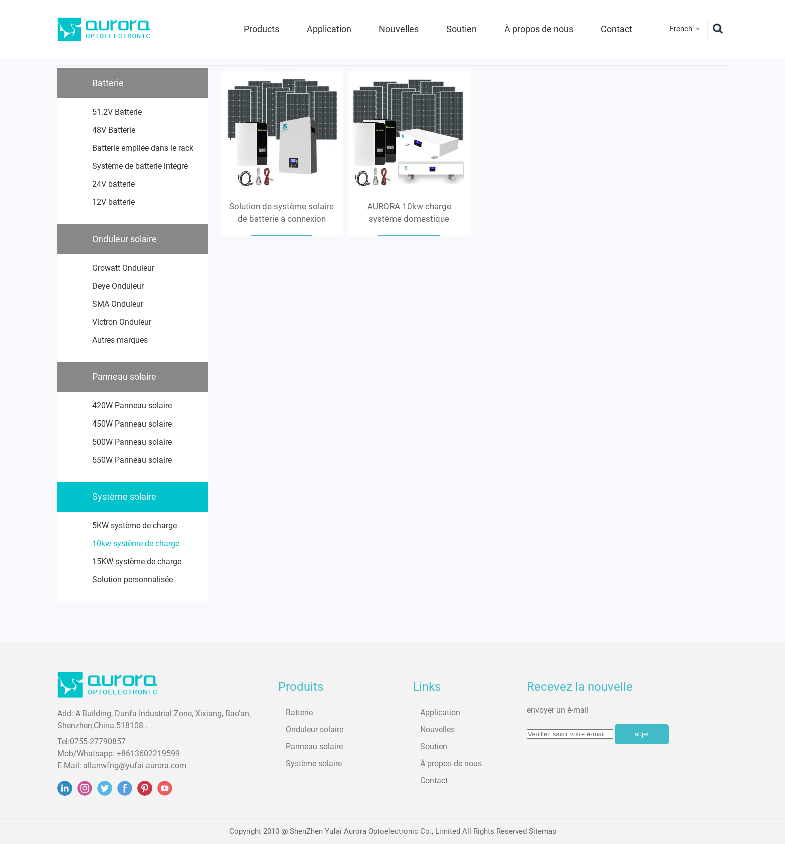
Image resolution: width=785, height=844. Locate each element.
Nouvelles (399, 29)
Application (329, 29)
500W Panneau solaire (132, 442)
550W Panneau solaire (132, 460)
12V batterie (113, 202)
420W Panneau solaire (132, 405)
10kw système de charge (135, 543)
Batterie (108, 83)
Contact (616, 29)
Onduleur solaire (124, 239)
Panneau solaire (124, 376)
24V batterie (113, 184)
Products (261, 29)
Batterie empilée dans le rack (142, 148)
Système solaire (124, 496)
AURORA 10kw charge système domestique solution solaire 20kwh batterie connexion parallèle (409, 213)
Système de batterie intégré (140, 166)
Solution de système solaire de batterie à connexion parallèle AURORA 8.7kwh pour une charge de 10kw (281, 213)
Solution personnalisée (132, 579)
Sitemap (542, 831)
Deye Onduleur (118, 286)
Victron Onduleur (121, 322)
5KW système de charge (134, 525)
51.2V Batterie (117, 112)
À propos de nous (538, 29)
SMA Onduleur (117, 304)
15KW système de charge (136, 561)
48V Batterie (113, 130)
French (681, 28)
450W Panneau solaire (132, 424)
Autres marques (120, 340)
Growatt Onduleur (123, 268)
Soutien (461, 29)
